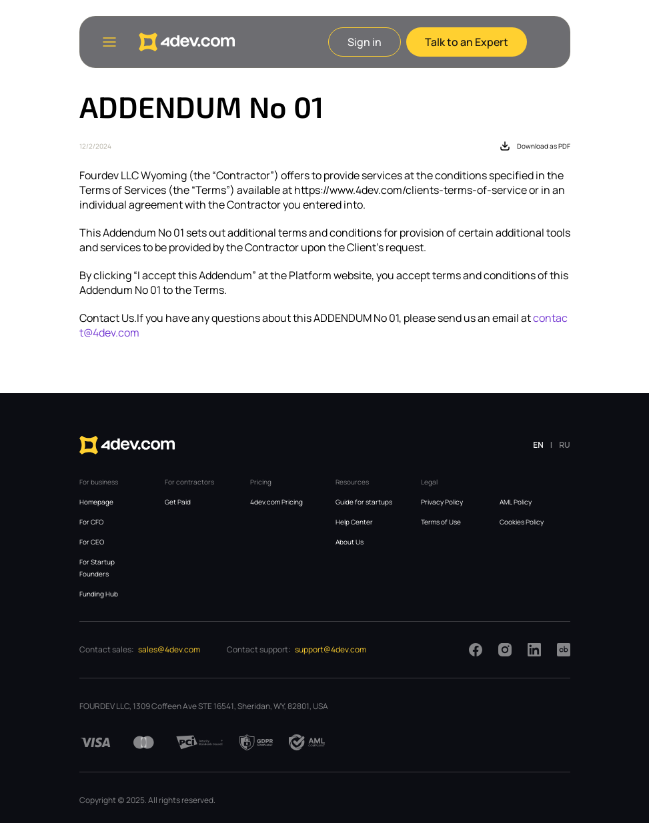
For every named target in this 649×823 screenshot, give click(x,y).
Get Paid (178, 501)
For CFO (91, 521)
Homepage (96, 501)
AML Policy (516, 501)
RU (564, 444)
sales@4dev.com (169, 649)
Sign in (365, 42)
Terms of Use (441, 521)
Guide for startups (364, 501)
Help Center (354, 521)
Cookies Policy (522, 521)
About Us (350, 541)
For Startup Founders (97, 567)
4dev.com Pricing (276, 501)
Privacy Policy (442, 501)
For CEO (91, 541)
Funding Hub (98, 593)
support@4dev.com (330, 649)
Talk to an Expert (466, 42)
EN (538, 444)
